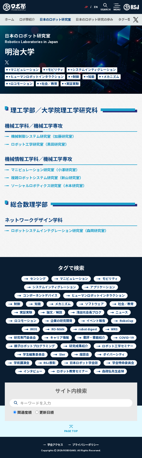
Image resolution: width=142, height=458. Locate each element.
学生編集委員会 (34, 354)
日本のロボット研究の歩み (94, 19)
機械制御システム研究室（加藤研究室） (43, 136)
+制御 (75, 76)
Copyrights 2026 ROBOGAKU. (71, 450)
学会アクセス (55, 444)
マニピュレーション (74, 278)
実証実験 (26, 312)
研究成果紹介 (78, 346)
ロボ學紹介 (27, 19)
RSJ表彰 (49, 362)
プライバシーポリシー (85, 444)
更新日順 (44, 412)
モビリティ (110, 278)
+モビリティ (54, 69)
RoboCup (126, 320)
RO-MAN (57, 329)
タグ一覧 (124, 19)
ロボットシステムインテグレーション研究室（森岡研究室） (59, 230)
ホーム (9, 19)
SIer (62, 354)
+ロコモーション (20, 83)
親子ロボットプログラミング (34, 346)
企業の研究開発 (61, 320)
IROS (33, 329)
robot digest (88, 329)
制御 (17, 304)
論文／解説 (54, 312)
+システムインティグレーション (93, 69)
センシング (38, 278)
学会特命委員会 (123, 362)
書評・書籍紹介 (94, 337)
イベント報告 (95, 320)
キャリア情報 (59, 337)
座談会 (84, 354)
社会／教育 (126, 304)
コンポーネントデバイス (40, 295)
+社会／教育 (48, 83)
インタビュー (33, 371)
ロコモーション (25, 320)
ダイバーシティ (114, 354)
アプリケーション (102, 287)
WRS (114, 329)
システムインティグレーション (54, 287)
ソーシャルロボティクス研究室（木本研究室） (48, 186)
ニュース (122, 312)
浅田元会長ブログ (88, 312)
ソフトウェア (94, 304)
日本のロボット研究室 (55, 19)
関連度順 (22, 412)
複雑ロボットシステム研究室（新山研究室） (47, 178)
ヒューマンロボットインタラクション (98, 295)
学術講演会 (21, 362)
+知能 (90, 76)
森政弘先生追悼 (113, 371)
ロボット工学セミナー (117, 346)
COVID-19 (126, 337)
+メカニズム (110, 76)
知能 (38, 304)
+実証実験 (71, 83)
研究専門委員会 (25, 337)
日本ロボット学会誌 (84, 362)
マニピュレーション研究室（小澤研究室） (45, 170)
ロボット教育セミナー (72, 371)
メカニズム (63, 304)
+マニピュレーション (24, 69)
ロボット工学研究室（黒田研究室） (40, 144)
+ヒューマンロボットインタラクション (36, 76)
